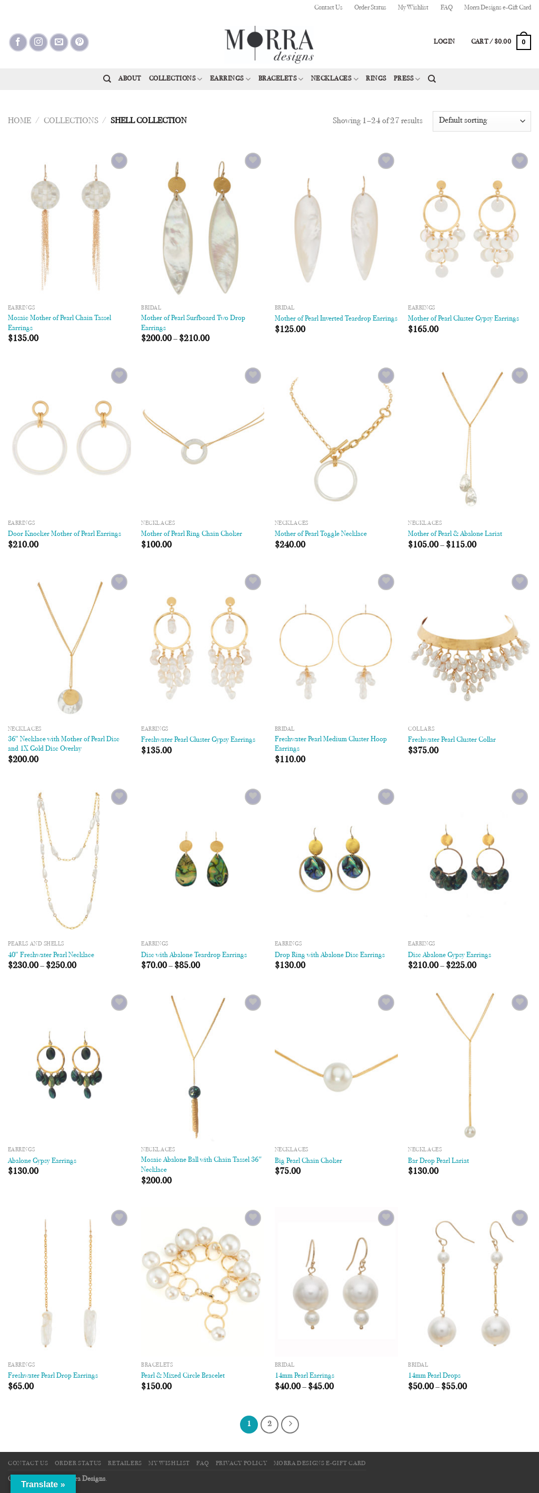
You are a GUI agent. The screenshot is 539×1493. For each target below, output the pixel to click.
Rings (376, 79)
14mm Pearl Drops (434, 1376)
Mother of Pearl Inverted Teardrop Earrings (336, 319)
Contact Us (328, 8)
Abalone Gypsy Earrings (42, 1161)
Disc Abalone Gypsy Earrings (449, 955)
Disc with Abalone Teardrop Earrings (194, 955)
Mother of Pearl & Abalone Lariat (455, 534)
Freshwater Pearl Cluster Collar (452, 740)
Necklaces (334, 79)
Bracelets (281, 79)
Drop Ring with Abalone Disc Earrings (330, 955)
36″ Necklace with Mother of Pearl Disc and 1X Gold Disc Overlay (63, 744)
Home (19, 121)
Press (407, 79)
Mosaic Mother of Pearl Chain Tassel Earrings (59, 323)
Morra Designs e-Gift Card (497, 8)
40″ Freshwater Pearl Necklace (51, 955)
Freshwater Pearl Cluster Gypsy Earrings (198, 740)
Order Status (370, 8)
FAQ (447, 8)
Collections (176, 79)
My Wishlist (413, 8)
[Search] (107, 79)
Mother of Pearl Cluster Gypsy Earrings (463, 319)
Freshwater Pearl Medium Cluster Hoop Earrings (331, 744)
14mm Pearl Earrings (304, 1376)
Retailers (125, 1463)
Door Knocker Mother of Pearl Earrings (64, 534)
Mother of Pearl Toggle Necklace (321, 534)
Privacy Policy (241, 1463)
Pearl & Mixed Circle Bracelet (183, 1376)
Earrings (230, 79)
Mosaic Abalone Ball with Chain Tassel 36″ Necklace (201, 1165)
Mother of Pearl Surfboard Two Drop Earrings (193, 323)
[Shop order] (482, 121)
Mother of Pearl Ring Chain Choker (191, 534)
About (130, 79)
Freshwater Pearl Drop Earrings (53, 1376)
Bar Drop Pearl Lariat (438, 1161)
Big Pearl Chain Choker (308, 1161)
